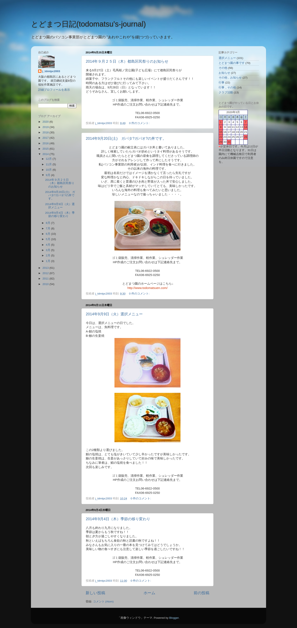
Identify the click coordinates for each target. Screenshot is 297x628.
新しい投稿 (95, 593)
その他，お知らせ (230, 77)
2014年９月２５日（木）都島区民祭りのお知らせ (127, 61)
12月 (49, 158)
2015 (46, 148)
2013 (46, 267)
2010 (46, 284)
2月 (48, 255)
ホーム (149, 593)
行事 (221, 82)
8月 (48, 222)
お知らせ (224, 72)
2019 (46, 127)
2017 (46, 137)
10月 (49, 169)
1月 (48, 261)
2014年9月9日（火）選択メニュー (114, 314)
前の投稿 (201, 593)
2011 (46, 278)
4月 (48, 244)
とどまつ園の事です (232, 63)
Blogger (174, 617)
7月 (48, 228)
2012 (46, 273)
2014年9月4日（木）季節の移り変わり (118, 519)
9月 (48, 175)
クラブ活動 (226, 92)
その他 (223, 67)
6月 (48, 233)
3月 (48, 250)
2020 (46, 121)
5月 (48, 239)
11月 (49, 164)
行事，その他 (227, 87)
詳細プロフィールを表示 (54, 89)
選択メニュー (227, 58)
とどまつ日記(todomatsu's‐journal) (88, 24)
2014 (46, 154)
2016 (46, 143)
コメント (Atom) (103, 601)
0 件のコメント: (139, 123)
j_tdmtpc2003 (51, 71)
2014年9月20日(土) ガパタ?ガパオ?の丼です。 (126, 138)
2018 (46, 132)
